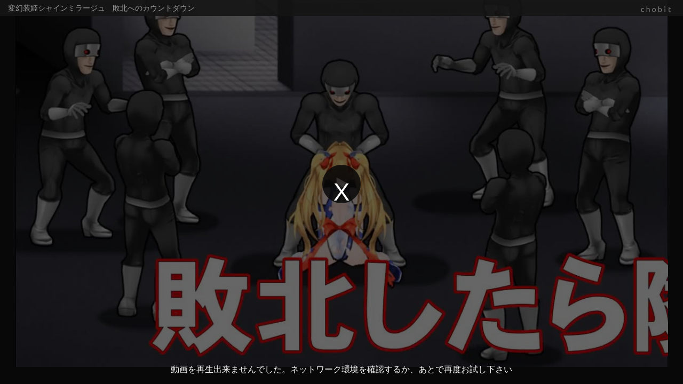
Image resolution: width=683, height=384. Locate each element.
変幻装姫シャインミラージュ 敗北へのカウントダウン (101, 8)
